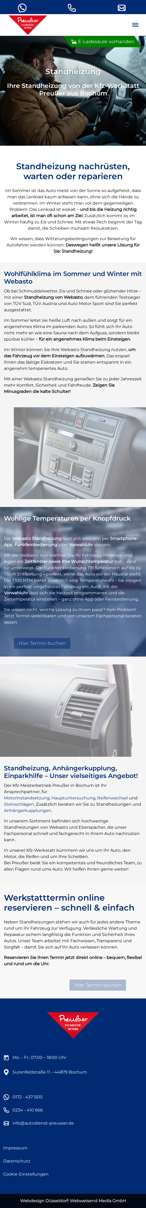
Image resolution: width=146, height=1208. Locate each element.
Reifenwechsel (112, 797)
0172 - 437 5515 (28, 1096)
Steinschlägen (19, 804)
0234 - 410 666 (28, 1110)
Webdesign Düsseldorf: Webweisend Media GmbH (73, 1200)
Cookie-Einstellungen (26, 1174)
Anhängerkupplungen (27, 810)
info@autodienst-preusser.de (43, 1123)
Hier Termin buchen (45, 643)
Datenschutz (16, 1161)
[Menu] (135, 25)
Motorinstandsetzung (27, 797)
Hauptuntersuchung (73, 797)
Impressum (15, 1147)
